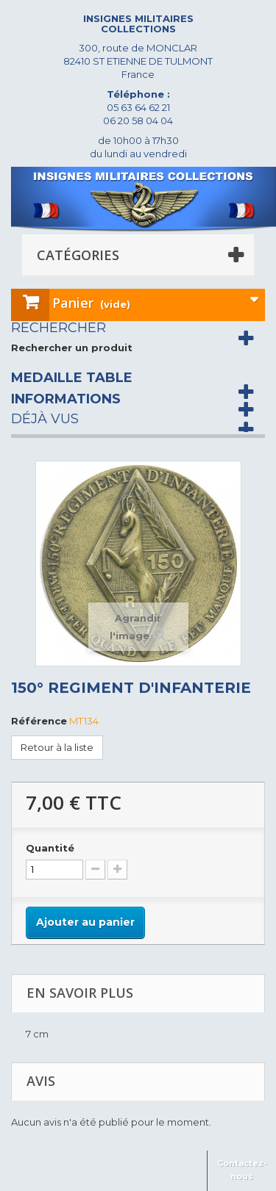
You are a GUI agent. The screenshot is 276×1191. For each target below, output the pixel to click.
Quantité (50, 848)
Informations (66, 399)
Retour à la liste (57, 747)
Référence (39, 721)
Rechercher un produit (71, 347)
